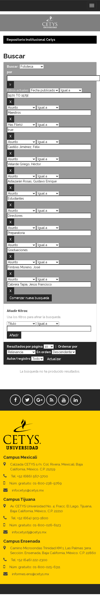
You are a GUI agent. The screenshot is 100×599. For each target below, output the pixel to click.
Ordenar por (67, 346)
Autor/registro (18, 358)
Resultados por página (25, 346)
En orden (44, 352)
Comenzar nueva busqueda (29, 298)
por (9, 72)
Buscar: (13, 66)
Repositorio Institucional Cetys (31, 39)
